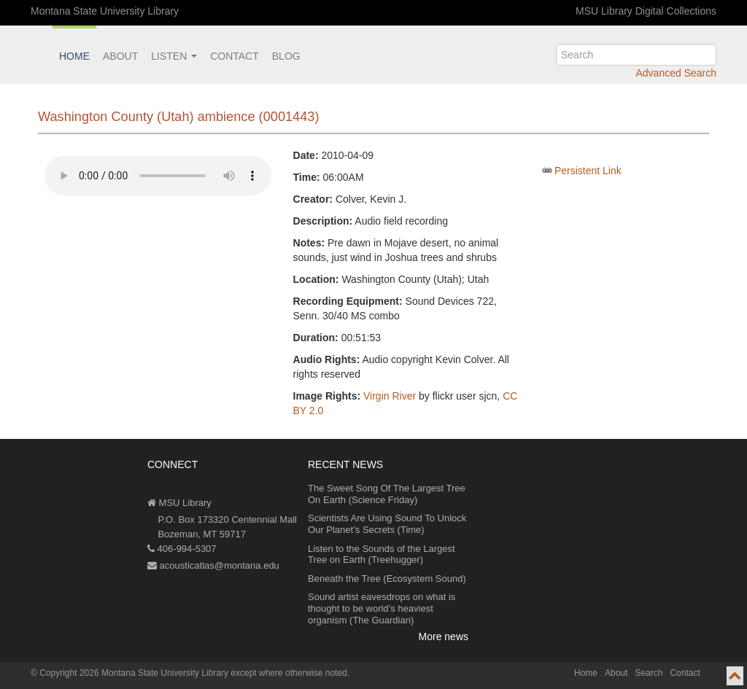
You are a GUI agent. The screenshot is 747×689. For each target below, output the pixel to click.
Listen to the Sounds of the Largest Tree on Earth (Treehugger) (381, 554)
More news (443, 636)
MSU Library (179, 502)
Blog (286, 56)
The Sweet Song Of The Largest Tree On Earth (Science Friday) (386, 494)
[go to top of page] (735, 675)
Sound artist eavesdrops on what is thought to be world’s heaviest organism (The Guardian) (381, 608)
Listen (174, 56)
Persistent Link (588, 170)
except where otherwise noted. (290, 673)
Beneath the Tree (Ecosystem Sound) (387, 578)
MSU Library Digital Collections (646, 11)
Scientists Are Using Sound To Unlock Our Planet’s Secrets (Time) (387, 524)
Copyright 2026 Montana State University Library (133, 673)
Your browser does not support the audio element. (157, 175)
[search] (636, 55)
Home (74, 56)
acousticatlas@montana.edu (213, 565)
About (120, 56)
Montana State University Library (105, 11)
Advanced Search (675, 73)
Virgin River (389, 396)
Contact (234, 56)
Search (648, 673)
